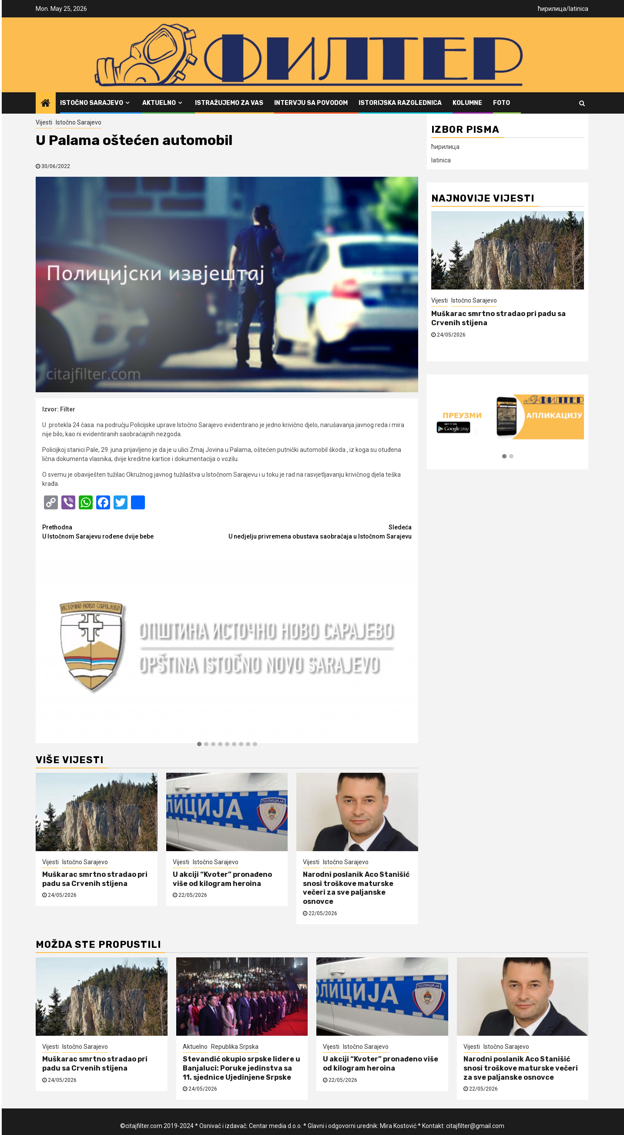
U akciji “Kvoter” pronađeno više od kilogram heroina (222, 879)
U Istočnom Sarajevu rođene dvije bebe (134, 531)
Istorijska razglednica (400, 103)
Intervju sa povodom (311, 103)
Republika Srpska (234, 1046)
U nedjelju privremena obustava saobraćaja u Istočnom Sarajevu (319, 531)
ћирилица (552, 8)
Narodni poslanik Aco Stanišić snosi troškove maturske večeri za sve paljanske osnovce (356, 888)
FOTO (501, 103)
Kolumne (467, 103)
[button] (199, 744)
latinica (578, 8)
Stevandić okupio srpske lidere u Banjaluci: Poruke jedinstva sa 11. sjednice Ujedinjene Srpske (241, 1068)
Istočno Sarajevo (91, 103)
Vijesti (44, 122)
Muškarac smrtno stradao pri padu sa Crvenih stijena (95, 879)
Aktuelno (159, 103)
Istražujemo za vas (229, 103)
